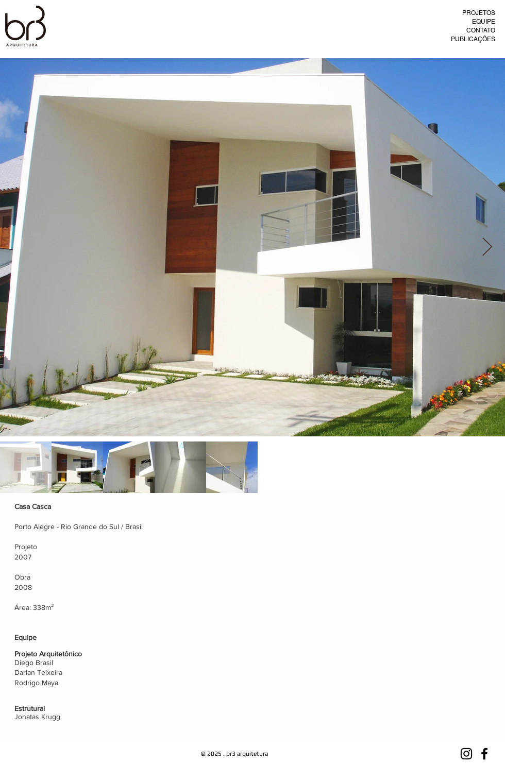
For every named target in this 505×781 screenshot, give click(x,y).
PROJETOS (478, 12)
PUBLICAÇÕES (473, 39)
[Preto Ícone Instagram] (466, 753)
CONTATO (480, 30)
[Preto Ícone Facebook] (484, 753)
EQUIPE (483, 21)
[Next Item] (487, 247)
